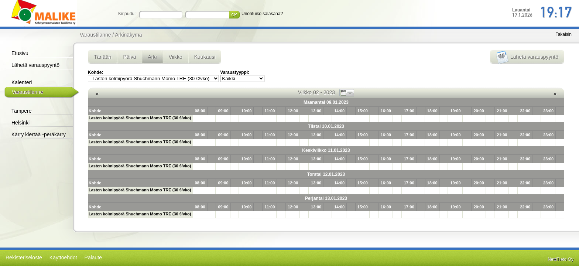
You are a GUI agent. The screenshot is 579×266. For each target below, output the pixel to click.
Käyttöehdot (63, 257)
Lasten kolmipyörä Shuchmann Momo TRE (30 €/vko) (140, 118)
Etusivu (19, 53)
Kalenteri (21, 82)
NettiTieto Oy (560, 259)
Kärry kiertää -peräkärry (38, 134)
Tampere (21, 111)
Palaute (93, 257)
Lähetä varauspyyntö (35, 65)
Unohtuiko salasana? (262, 13)
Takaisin (564, 34)
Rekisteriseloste (24, 257)
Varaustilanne (27, 92)
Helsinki (20, 123)
